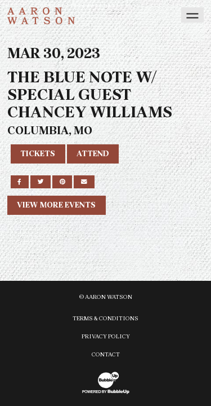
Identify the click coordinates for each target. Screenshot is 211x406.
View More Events (56, 205)
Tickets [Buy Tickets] (37, 153)
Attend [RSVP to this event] (93, 153)
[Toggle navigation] (192, 15)
